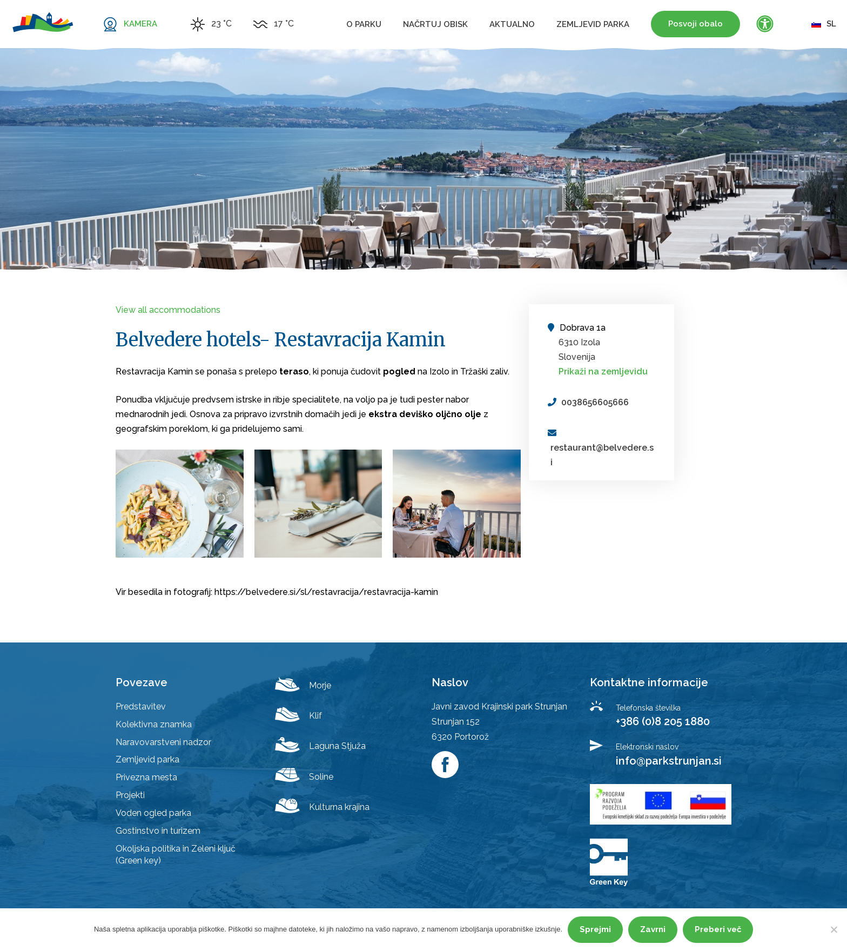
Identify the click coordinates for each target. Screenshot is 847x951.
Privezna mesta (146, 777)
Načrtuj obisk (435, 24)
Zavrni (653, 929)
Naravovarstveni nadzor (163, 742)
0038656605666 (595, 402)
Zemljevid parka (592, 24)
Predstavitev (141, 706)
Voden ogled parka (153, 813)
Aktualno (512, 24)
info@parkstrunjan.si (669, 760)
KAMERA (140, 24)
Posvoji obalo (695, 24)
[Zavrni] (833, 929)
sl (823, 24)
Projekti (130, 795)
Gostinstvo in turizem (158, 831)
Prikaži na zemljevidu (603, 371)
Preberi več (718, 929)
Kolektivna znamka (154, 724)
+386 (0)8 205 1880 (663, 721)
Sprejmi (595, 929)
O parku (363, 24)
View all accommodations (168, 310)
